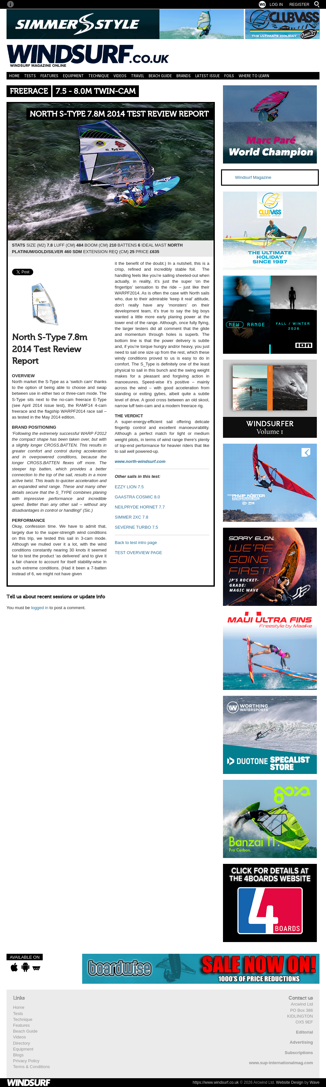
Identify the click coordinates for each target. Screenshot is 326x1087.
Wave (314, 1082)
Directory (21, 1043)
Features (49, 75)
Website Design (290, 1082)
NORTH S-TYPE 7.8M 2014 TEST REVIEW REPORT (119, 114)
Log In (276, 4)
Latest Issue (207, 75)
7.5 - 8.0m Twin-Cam (96, 91)
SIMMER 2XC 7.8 (131, 517)
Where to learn (254, 75)
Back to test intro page (136, 542)
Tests (30, 75)
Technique (98, 75)
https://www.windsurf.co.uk (216, 1082)
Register (299, 4)
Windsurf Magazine (253, 177)
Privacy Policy (26, 1060)
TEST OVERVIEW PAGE (138, 552)
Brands (183, 75)
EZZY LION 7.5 (129, 486)
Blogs (18, 1054)
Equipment (73, 75)
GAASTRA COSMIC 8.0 (137, 496)
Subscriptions (299, 1052)
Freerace (29, 91)
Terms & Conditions (31, 1066)
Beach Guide (160, 75)
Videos (119, 75)
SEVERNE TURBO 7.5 (136, 527)
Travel (137, 75)
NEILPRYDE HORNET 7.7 (140, 507)
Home (14, 75)
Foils (229, 75)
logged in (39, 607)
